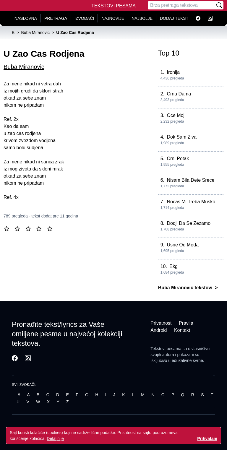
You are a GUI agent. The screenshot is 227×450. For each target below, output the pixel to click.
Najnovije (112, 18)
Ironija (173, 72)
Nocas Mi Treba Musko (191, 201)
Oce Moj (175, 115)
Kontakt (182, 330)
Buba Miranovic (24, 67)
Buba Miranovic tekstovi (186, 287)
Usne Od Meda (183, 244)
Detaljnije (55, 438)
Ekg (173, 266)
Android (158, 330)
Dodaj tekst (174, 18)
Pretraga (55, 18)
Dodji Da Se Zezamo (188, 223)
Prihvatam (207, 438)
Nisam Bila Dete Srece (190, 180)
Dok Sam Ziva (181, 136)
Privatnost (160, 323)
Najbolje (142, 18)
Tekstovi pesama (165, 348)
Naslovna (25, 18)
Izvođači (84, 18)
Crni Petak (178, 158)
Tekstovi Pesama (113, 5)
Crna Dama (179, 93)
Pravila (186, 323)
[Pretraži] (219, 5)
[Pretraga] (181, 5)
